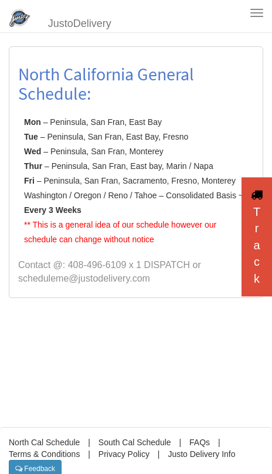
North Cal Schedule (44, 442)
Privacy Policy (123, 454)
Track (257, 237)
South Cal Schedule (134, 442)
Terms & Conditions (44, 454)
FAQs (199, 442)
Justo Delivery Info (201, 454)
